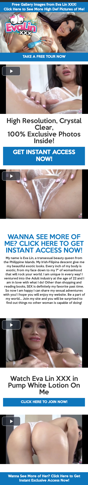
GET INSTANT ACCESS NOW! (44, 156)
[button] (11, 71)
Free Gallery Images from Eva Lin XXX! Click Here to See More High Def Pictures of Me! (44, 7)
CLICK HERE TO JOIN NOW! (44, 402)
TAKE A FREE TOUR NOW (44, 56)
